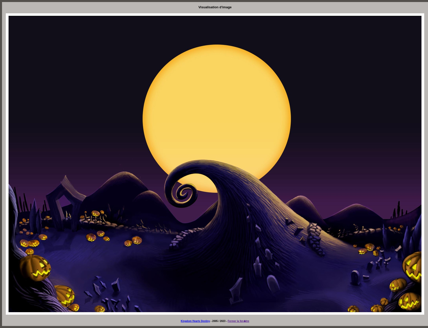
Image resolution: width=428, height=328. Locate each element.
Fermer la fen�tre (238, 321)
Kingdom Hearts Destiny (195, 321)
